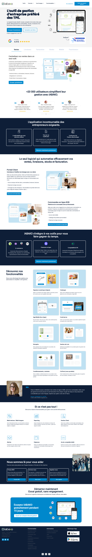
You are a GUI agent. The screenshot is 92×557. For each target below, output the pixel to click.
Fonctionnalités (50, 3)
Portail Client (30, 539)
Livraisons (30, 536)
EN (42, 554)
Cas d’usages (40, 3)
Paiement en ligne (31, 543)
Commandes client (32, 534)
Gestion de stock (31, 532)
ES (46, 554)
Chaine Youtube (50, 538)
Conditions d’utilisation (51, 532)
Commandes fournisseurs (33, 538)
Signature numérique (32, 548)
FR (49, 554)
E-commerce (30, 541)
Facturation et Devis (32, 531)
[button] (11, 105)
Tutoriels (31, 3)
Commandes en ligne (32, 547)
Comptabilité (30, 545)
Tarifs (24, 3)
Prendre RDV (49, 536)
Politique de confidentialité (52, 531)
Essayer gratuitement (16, 82)
